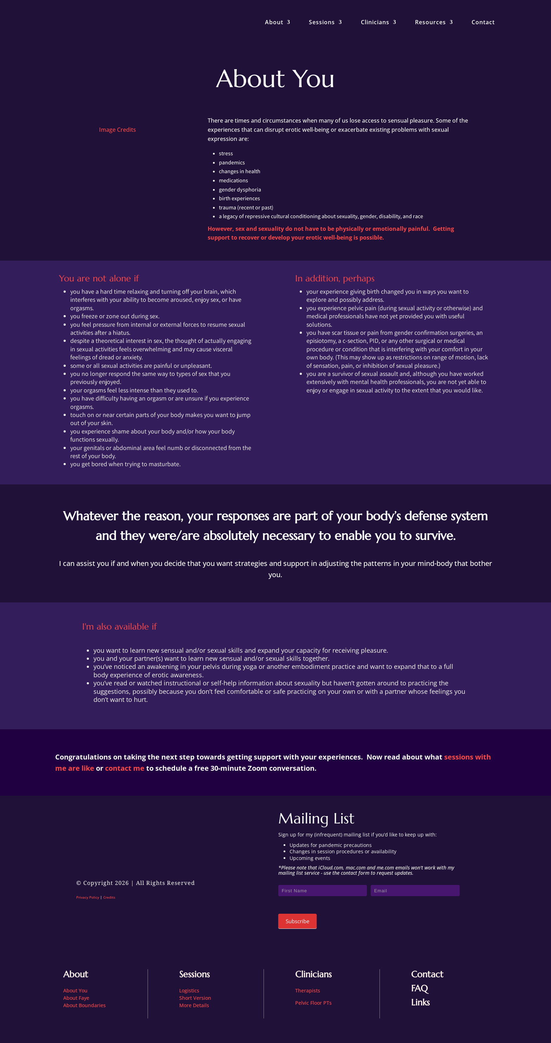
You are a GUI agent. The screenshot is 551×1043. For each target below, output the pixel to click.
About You (75, 990)
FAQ (419, 988)
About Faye (76, 998)
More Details (194, 1005)
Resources (430, 22)
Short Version (195, 998)
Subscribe (297, 921)
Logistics (189, 990)
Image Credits (117, 129)
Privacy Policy (87, 897)
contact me (124, 768)
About (274, 22)
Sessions (322, 22)
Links (420, 1002)
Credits (109, 897)
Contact (483, 22)
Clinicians (375, 22)
